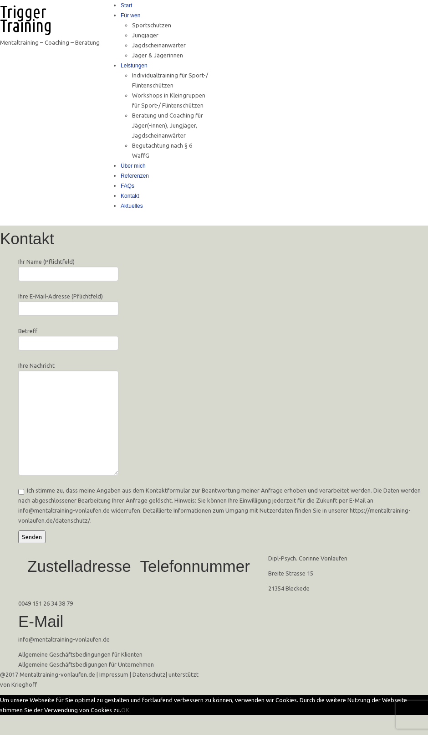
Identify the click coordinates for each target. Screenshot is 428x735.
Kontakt (130, 196)
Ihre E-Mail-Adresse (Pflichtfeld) (68, 303)
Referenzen (135, 176)
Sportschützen (151, 25)
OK (125, 710)
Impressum (113, 674)
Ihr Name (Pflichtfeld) (68, 268)
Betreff (68, 338)
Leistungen (134, 65)
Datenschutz (149, 674)
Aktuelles (132, 206)
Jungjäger (145, 35)
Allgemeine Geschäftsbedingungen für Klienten (80, 654)
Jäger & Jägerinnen (157, 55)
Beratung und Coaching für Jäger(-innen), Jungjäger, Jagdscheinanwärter (167, 125)
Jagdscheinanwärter (159, 45)
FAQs (127, 186)
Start (126, 5)
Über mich (133, 166)
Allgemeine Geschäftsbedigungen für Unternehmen (86, 664)
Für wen (130, 15)
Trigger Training (26, 18)
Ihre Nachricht (68, 395)
